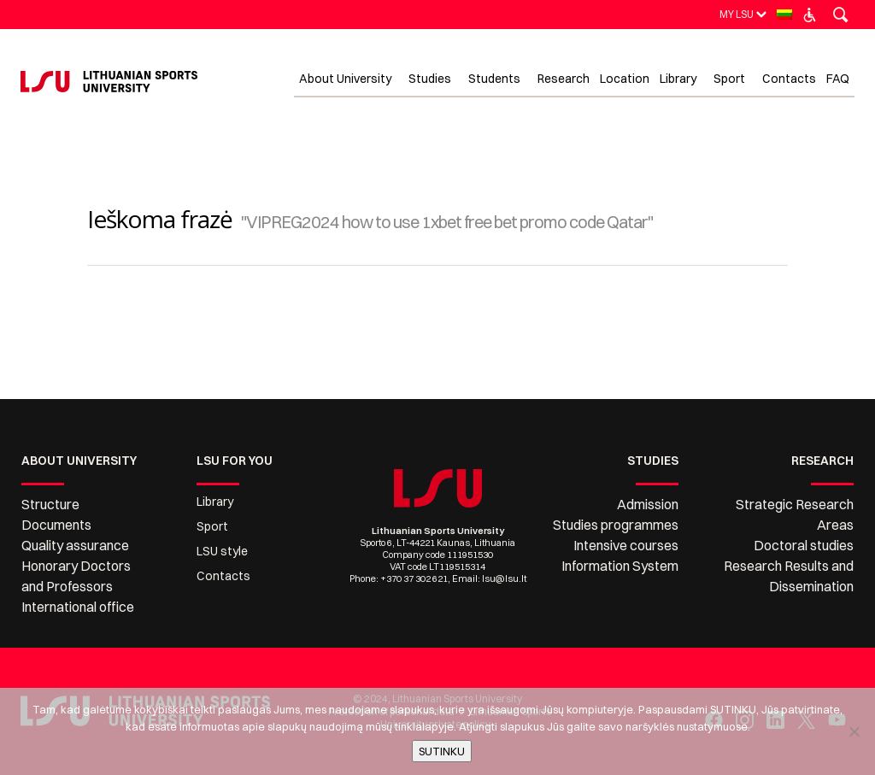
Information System (619, 565)
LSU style (222, 551)
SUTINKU (442, 751)
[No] (853, 731)
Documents (56, 524)
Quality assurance (75, 545)
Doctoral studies (804, 545)
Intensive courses (625, 545)
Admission (647, 504)
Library (215, 501)
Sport (212, 526)
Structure (50, 504)
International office (77, 606)
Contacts (223, 576)
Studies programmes (615, 524)
